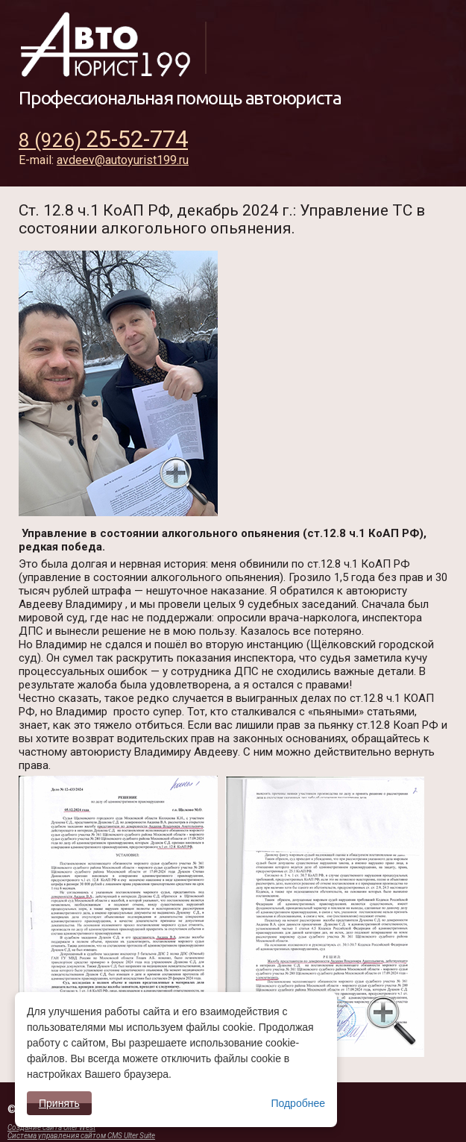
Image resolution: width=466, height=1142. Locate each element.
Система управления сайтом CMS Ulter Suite (81, 1136)
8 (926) (103, 140)
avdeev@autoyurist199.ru (123, 160)
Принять (59, 1103)
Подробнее (298, 1103)
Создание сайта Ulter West (51, 1127)
